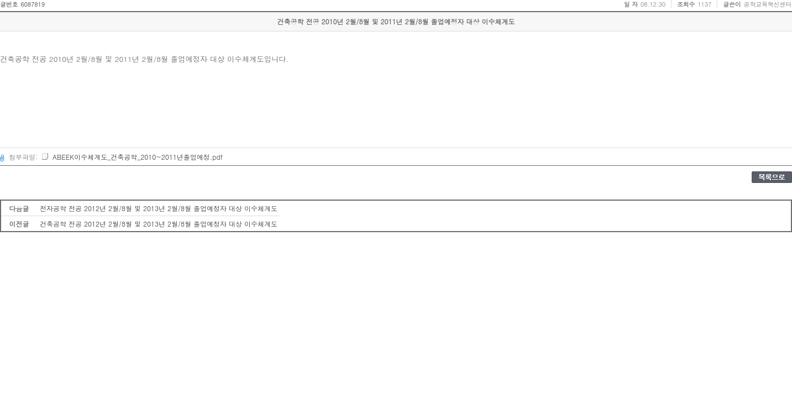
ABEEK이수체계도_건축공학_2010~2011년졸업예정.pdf (132, 156)
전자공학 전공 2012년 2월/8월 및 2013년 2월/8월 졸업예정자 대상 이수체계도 (158, 208)
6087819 (32, 4)
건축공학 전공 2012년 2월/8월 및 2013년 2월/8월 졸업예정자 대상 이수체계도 (158, 223)
